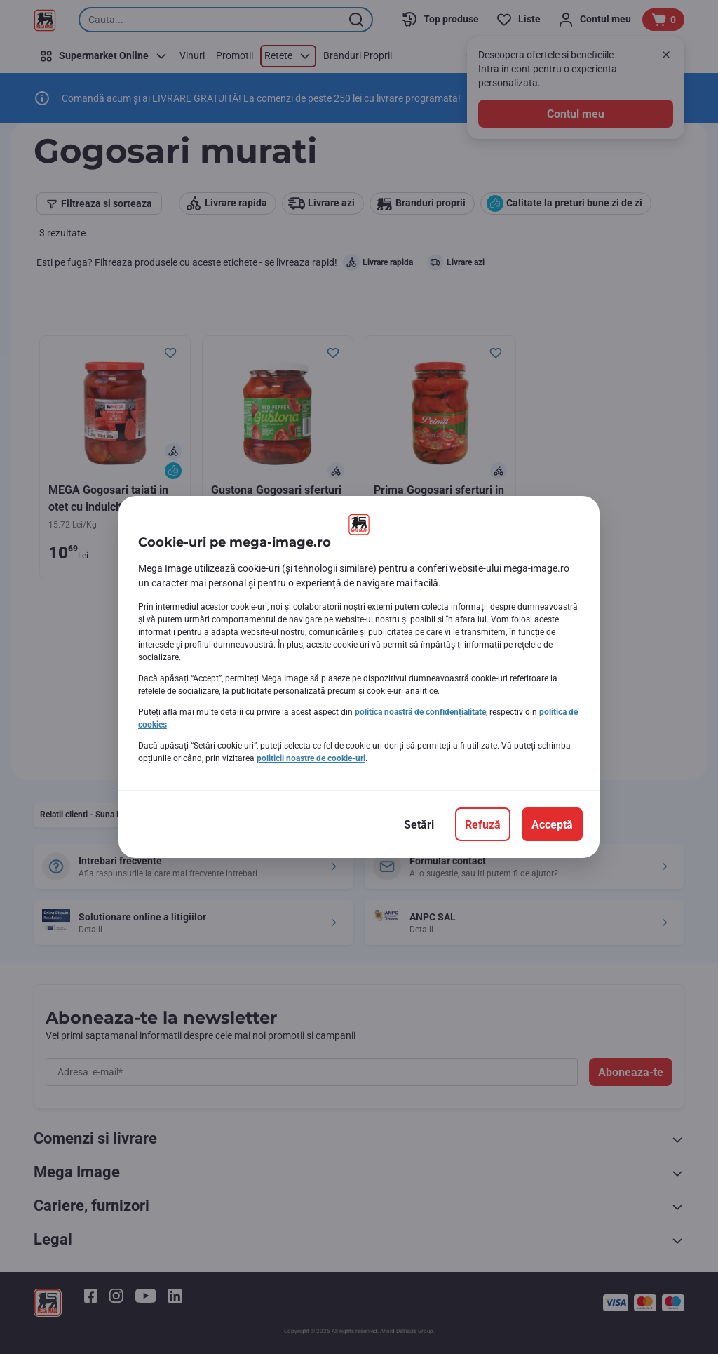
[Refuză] (482, 824)
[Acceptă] (552, 824)
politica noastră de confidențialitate (420, 712)
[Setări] (419, 824)
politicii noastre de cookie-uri (311, 758)
